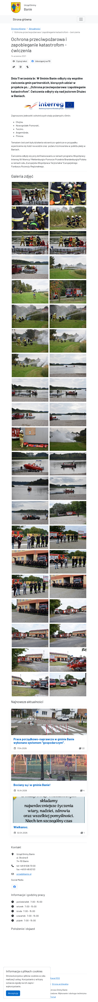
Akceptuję (13, 993)
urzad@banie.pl (23, 874)
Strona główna (22, 19)
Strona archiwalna (60, 984)
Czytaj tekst (19, 61)
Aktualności (34, 28)
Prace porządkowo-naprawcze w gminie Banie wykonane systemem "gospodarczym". (43, 740)
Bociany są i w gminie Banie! (31, 785)
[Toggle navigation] (81, 19)
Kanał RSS (55, 978)
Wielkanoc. (20, 827)
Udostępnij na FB (40, 61)
